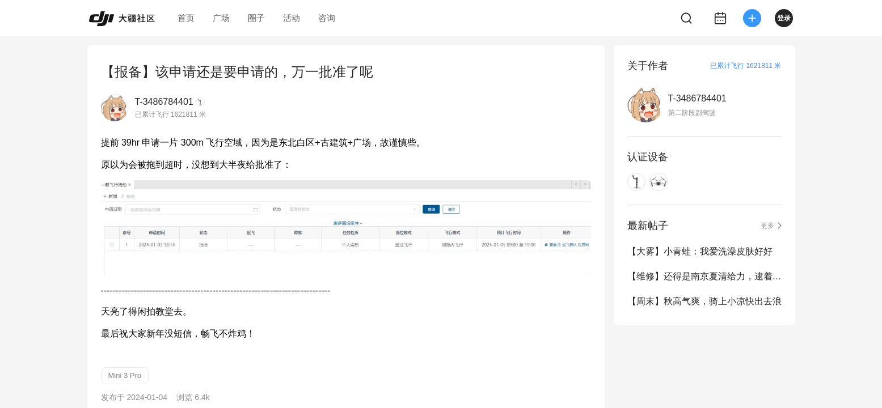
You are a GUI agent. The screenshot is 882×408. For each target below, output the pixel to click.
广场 (221, 18)
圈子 (256, 18)
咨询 (326, 18)
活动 (291, 18)
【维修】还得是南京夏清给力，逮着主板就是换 (704, 276)
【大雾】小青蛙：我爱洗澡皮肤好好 (700, 251)
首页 (186, 18)
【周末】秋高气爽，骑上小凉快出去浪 (704, 301)
